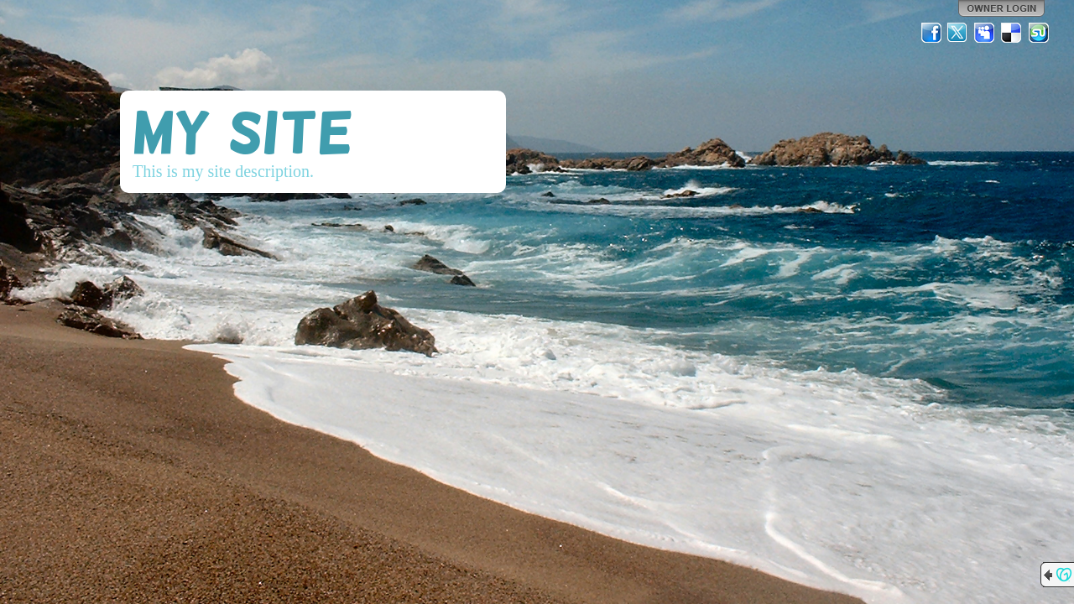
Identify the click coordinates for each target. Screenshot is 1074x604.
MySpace (985, 32)
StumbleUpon (1039, 32)
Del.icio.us (1012, 32)
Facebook (931, 32)
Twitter (958, 32)
